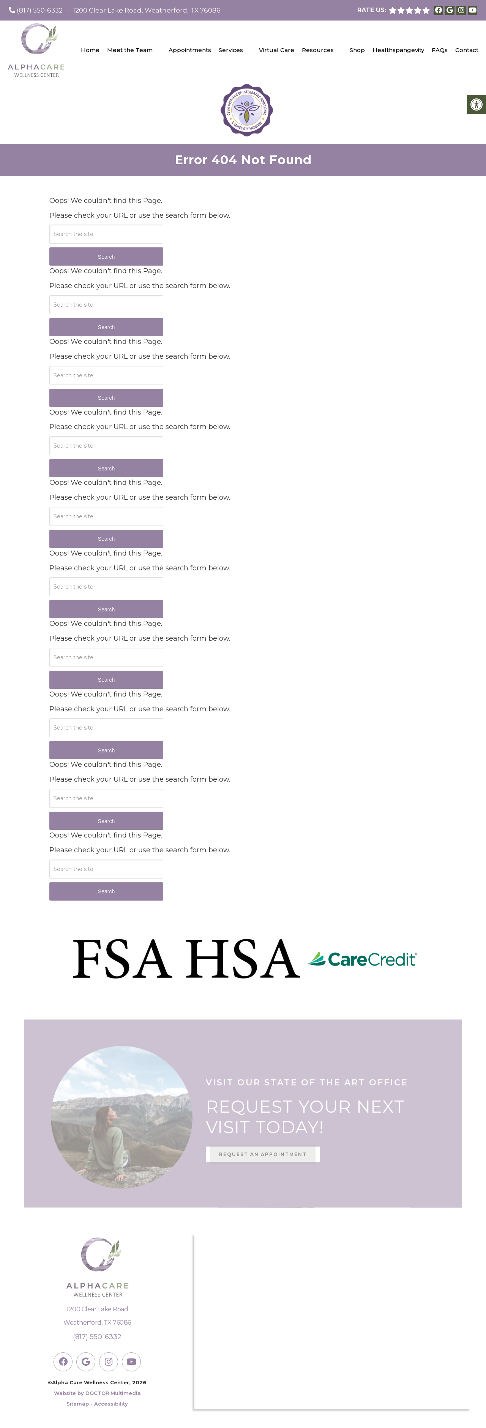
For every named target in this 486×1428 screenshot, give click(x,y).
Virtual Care (276, 50)
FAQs (440, 50)
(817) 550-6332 (40, 10)
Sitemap (77, 1404)
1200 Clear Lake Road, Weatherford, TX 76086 (147, 10)
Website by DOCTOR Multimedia (97, 1393)
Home (90, 50)
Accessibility (111, 1404)
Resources (318, 50)
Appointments (190, 50)
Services (231, 50)
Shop (357, 50)
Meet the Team (130, 50)
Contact (466, 50)
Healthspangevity (398, 50)
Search (106, 257)
